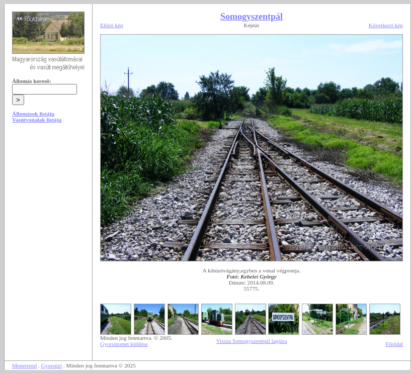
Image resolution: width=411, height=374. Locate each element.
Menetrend (24, 365)
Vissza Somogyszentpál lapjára (251, 341)
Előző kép (111, 25)
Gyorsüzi (51, 365)
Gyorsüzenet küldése (124, 344)
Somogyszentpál (251, 17)
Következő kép (386, 25)
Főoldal (394, 344)
